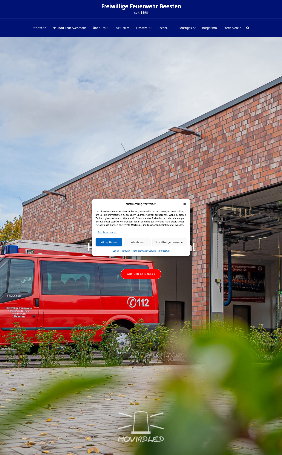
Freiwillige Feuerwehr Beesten (141, 6)
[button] (184, 204)
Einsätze (142, 28)
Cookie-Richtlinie (122, 251)
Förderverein (232, 28)
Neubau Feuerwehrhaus (69, 28)
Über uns (99, 28)
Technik (163, 28)
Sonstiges (185, 28)
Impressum (164, 251)
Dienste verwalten (107, 232)
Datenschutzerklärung (144, 251)
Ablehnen (137, 242)
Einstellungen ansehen (169, 242)
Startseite (39, 28)
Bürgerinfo (209, 28)
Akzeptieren (109, 242)
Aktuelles (122, 28)
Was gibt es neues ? (141, 274)
